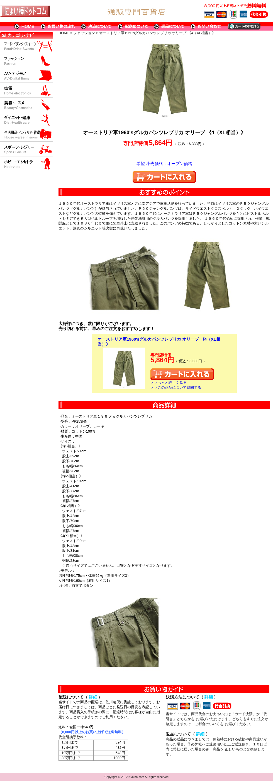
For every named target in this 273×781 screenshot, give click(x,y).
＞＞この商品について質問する (175, 387)
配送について (133, 26)
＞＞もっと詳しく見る (168, 382)
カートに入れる (164, 177)
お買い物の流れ (58, 26)
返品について (169, 26)
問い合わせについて (206, 26)
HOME (24, 26)
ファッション (84, 33)
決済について (96, 26)
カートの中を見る (244, 26)
